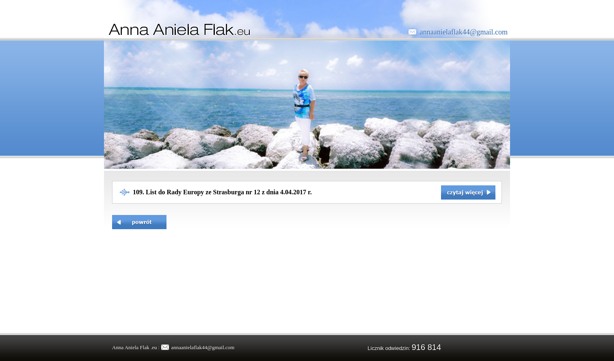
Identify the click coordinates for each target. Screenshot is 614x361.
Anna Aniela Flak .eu (134, 347)
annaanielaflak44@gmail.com (464, 32)
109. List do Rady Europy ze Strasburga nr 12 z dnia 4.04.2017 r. (222, 192)
